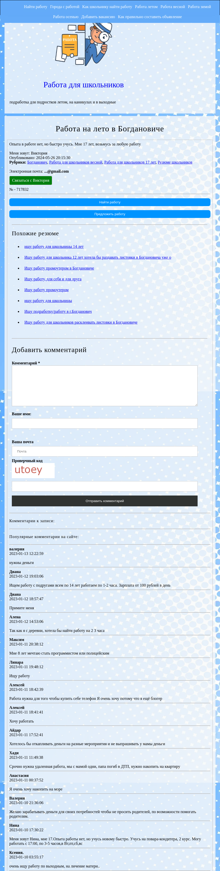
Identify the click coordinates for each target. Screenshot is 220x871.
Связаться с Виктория (30, 131)
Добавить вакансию (96, 17)
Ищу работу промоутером (46, 241)
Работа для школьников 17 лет (130, 113)
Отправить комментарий (104, 459)
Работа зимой (203, 6)
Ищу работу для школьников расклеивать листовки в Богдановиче (80, 273)
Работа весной (174, 6)
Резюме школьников (175, 113)
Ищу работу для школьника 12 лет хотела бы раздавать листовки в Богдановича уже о (97, 208)
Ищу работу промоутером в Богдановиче (59, 219)
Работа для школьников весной (75, 113)
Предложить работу (109, 165)
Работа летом (145, 6)
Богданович (37, 113)
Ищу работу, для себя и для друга (53, 230)
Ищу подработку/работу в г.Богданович (58, 262)
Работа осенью (61, 17)
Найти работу (26, 6)
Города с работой (58, 6)
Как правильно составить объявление (150, 17)
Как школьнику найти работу (103, 6)
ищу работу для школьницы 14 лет (54, 197)
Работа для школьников (163, 30)
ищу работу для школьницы (48, 251)
